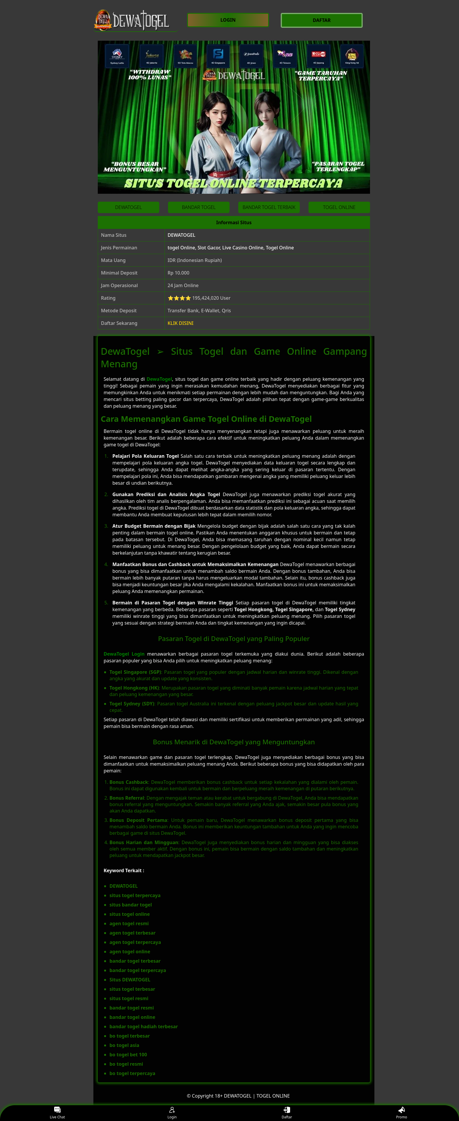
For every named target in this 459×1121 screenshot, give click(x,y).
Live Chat (57, 1113)
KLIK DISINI (181, 323)
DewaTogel (159, 379)
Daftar (287, 1113)
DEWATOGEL (182, 235)
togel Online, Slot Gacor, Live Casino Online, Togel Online (231, 247)
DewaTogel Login (124, 654)
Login (172, 1113)
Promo (401, 1113)
